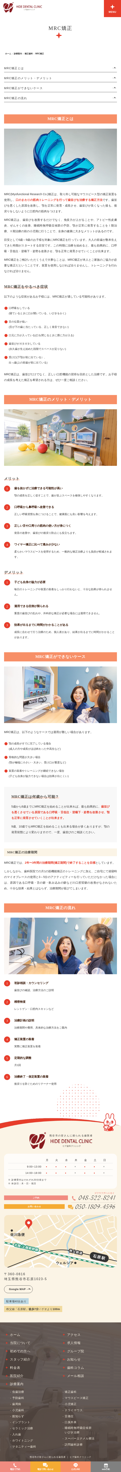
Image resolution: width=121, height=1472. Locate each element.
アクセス (74, 1334)
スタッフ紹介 (20, 1359)
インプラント (21, 1422)
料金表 (15, 1367)
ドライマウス (74, 1410)
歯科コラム (75, 1367)
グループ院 (75, 1351)
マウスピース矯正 (77, 1398)
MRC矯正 (39, 54)
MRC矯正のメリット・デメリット (28, 78)
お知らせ (74, 1359)
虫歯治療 (18, 1391)
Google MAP (17, 1289)
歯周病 (16, 1404)
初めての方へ (20, 1351)
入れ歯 (16, 1434)
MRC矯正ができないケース (23, 88)
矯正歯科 (29, 54)
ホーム (8, 54)
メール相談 (75, 1376)
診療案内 (18, 54)
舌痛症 (69, 1416)
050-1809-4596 (95, 1207)
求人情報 (74, 1343)
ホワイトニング (22, 1440)
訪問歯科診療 (74, 1444)
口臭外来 (71, 1422)
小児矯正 (71, 1404)
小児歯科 (18, 1410)
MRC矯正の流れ (15, 98)
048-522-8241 (96, 1198)
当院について (20, 1343)
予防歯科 (18, 1398)
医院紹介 (17, 1376)
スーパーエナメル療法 (80, 1438)
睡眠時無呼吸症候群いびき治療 (78, 1430)
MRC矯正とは (14, 68)
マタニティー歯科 (24, 1446)
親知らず (18, 1416)
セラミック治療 (22, 1428)
